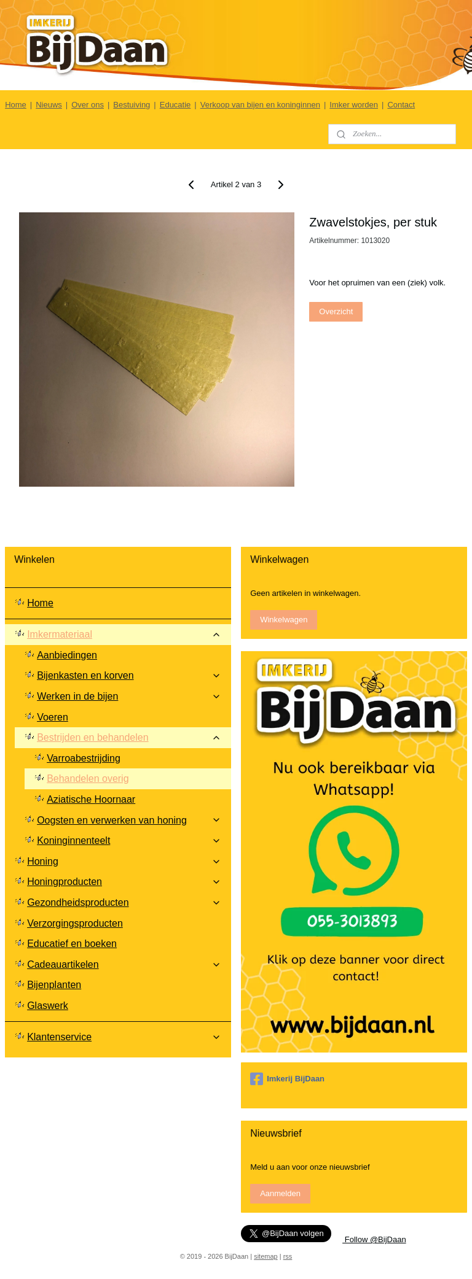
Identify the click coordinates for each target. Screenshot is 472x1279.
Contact (401, 104)
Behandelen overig (87, 778)
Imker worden (353, 104)
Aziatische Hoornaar (91, 799)
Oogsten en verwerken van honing (129, 820)
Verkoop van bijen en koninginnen (260, 104)
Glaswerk (47, 1005)
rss (288, 1256)
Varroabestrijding (83, 758)
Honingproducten (124, 881)
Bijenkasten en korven (129, 675)
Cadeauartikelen (124, 964)
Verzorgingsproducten (75, 923)
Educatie (175, 104)
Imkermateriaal (124, 634)
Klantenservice (124, 1037)
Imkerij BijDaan (287, 1079)
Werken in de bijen (129, 696)
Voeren (52, 717)
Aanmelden (280, 1193)
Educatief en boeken (72, 943)
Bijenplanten (54, 985)
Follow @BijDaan (374, 1239)
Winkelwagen (283, 619)
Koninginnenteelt (129, 840)
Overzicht (336, 310)
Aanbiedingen (67, 655)
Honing (124, 861)
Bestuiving (131, 104)
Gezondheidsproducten (124, 902)
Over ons (87, 104)
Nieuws (49, 104)
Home (15, 104)
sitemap (266, 1256)
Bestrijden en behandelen (129, 737)
